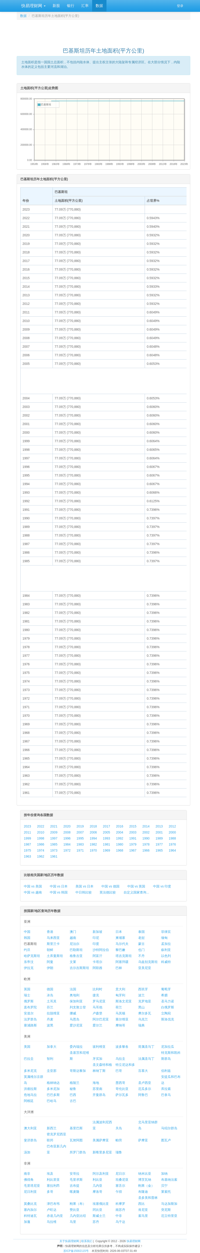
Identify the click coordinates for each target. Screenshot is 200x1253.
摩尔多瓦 (144, 1013)
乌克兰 (143, 1019)
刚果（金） (146, 1185)
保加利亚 (76, 1001)
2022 (40, 826)
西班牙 (143, 989)
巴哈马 (51, 1101)
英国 (27, 989)
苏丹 (96, 1222)
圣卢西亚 (144, 1083)
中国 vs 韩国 (59, 892)
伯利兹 (166, 1071)
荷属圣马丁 (146, 1046)
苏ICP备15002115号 (76, 1251)
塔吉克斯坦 (124, 956)
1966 (146, 850)
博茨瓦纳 (144, 1179)
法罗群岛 (30, 1019)
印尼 (96, 938)
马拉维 (51, 1222)
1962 (40, 856)
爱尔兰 (97, 1025)
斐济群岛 (30, 1140)
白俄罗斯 (167, 1007)
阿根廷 (29, 1101)
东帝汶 (29, 962)
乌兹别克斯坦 (148, 962)
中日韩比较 (83, 892)
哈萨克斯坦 (32, 956)
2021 (53, 826)
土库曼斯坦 (55, 956)
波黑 (50, 1025)
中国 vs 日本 (59, 886)
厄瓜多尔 (144, 1089)
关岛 (119, 1128)
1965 (159, 850)
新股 (56, 6)
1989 (159, 838)
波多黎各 (122, 1046)
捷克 (96, 995)
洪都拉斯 (30, 1089)
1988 (172, 838)
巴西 (73, 1095)
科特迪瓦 (30, 1216)
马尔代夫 (122, 944)
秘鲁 (73, 1089)
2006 (93, 832)
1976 (172, 844)
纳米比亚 (144, 1173)
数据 (99, 6)
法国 (73, 989)
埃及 (50, 1173)
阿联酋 (97, 968)
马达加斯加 (169, 1204)
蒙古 (141, 944)
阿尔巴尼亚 (101, 1019)
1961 (53, 856)
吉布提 (74, 1185)
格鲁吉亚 (76, 956)
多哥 (50, 1191)
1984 (67, 844)
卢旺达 (51, 1210)
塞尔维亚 (122, 1019)
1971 (80, 850)
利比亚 (97, 1179)
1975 (27, 850)
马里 (73, 1222)
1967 (132, 850)
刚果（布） (78, 1204)
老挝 (141, 938)
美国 (27, 1046)
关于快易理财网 (69, 1241)
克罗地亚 (144, 1001)
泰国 (141, 932)
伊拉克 (29, 968)
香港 (50, 932)
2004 (119, 832)
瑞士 (27, 995)
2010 (40, 832)
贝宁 (164, 1185)
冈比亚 (97, 1210)
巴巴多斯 (53, 1095)
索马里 (143, 1216)
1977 (159, 844)
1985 (53, 844)
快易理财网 (33, 5)
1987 (27, 844)
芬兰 (50, 1007)
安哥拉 (74, 1173)
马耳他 (97, 1007)
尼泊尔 (74, 944)
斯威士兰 (99, 1216)
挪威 (73, 1013)
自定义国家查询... (136, 892)
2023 (27, 826)
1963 (27, 856)
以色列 (166, 956)
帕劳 (119, 1140)
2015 (132, 826)
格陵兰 (74, 1083)
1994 (93, 838)
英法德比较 (108, 892)
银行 (70, 6)
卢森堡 (97, 1013)
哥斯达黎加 (78, 1071)
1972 (67, 850)
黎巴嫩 (120, 950)
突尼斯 (166, 1210)
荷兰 (119, 1007)
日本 (119, 932)
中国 (27, 932)
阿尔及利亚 (101, 1173)
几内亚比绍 (78, 1216)
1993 (106, 838)
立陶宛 (166, 1013)
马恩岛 (74, 1019)
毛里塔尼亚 (32, 1185)
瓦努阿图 (76, 1140)
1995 (80, 838)
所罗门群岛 (78, 1152)
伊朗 (50, 968)
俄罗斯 (29, 1001)
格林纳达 (53, 1083)
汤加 (27, 1152)
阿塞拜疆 (122, 962)
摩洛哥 (97, 1191)
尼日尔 (120, 1173)
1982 (93, 844)
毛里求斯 (76, 1179)
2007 (80, 832)
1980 (119, 844)
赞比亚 (74, 1210)
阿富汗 (97, 956)
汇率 (85, 6)
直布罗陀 (30, 1007)
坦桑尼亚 (122, 1179)
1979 (132, 844)
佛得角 (29, 1179)
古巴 (73, 1101)
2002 (146, 832)
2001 (159, 832)
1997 (53, 838)
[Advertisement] (103, 31)
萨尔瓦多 (122, 1095)
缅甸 (164, 938)
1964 (172, 850)
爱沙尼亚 (76, 1025)
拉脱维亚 (53, 1013)
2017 (106, 826)
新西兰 (51, 1128)
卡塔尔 (97, 962)
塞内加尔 (30, 1210)
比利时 (97, 989)
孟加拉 (166, 944)
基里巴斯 (76, 1128)
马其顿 (120, 1013)
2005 (106, 832)
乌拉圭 (120, 1058)
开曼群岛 (99, 1095)
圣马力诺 (167, 1001)
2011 (27, 832)
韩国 (27, 938)
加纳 (164, 1173)
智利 (50, 1058)
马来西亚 (53, 938)
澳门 (73, 932)
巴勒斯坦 (76, 950)
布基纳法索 (169, 1179)
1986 (40, 844)
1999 (27, 838)
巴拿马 (166, 1095)
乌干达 (120, 1222)
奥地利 (74, 995)
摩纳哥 (120, 1025)
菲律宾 (166, 932)
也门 (141, 950)
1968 (119, 850)
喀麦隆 (74, 1191)
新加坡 (97, 932)
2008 (67, 832)
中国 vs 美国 (33, 886)
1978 (146, 844)
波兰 (141, 995)
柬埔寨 (120, 938)
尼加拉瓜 (167, 1046)
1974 (40, 850)
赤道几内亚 (55, 1216)
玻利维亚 (99, 1046)
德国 (50, 989)
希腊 (164, 995)
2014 (146, 826)
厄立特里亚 (169, 1216)
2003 (132, 832)
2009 (53, 832)
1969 (106, 850)
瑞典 (141, 1025)
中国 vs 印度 (162, 886)
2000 (172, 832)
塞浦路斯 (30, 1025)
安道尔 (29, 1013)
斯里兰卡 (53, 944)
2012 (172, 826)
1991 (132, 838)
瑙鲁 (119, 1152)
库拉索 (166, 1089)
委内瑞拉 (76, 1046)
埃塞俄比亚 (101, 1204)
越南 (73, 938)
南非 (27, 1173)
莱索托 (166, 1191)
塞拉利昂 (53, 1185)
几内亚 (97, 1185)
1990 (146, 838)
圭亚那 (51, 1071)
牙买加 (97, 1058)
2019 (80, 826)
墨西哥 (120, 1083)
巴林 (119, 968)
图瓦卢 (166, 1140)
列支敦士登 (78, 1007)
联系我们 (86, 1241)
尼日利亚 (30, 1191)
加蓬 (27, 1222)
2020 (67, 826)
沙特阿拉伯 (101, 950)
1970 (93, 850)
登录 (180, 6)
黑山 (141, 1007)
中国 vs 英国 (136, 886)
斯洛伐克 (167, 1019)
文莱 (73, 962)
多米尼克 (30, 1071)
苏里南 (97, 1089)
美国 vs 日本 (84, 886)
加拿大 (51, 1046)
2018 (93, 826)
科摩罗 (120, 1204)
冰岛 (50, 995)
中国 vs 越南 (33, 892)
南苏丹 (120, 1210)
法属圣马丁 (146, 1058)
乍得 (119, 1191)
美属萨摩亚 (101, 1140)
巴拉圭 (29, 1058)
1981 (106, 844)
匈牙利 (120, 995)
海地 (96, 1083)
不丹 (141, 956)
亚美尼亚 (144, 968)
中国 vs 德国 (110, 886)
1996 (67, 838)
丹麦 (50, 1019)
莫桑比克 (30, 1204)
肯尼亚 (143, 1210)
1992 (119, 838)
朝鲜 (50, 950)
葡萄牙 (166, 989)
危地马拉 (30, 1095)
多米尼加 (53, 1089)
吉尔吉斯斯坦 (79, 968)
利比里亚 (53, 1179)
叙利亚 (166, 950)
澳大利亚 (30, 1128)
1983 (80, 844)
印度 (96, 944)
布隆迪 (143, 1191)
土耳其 (51, 1001)
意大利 (120, 989)
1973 (53, 850)
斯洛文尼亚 (124, 1001)
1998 (40, 838)
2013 (159, 826)
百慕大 (143, 1071)
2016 (119, 826)
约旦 (27, 950)
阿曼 (50, 962)
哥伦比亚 (122, 1089)
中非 (119, 1216)
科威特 (166, 962)
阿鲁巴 (143, 1095)
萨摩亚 (143, 1140)
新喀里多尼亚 (102, 1152)
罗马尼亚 (99, 1001)
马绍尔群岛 (169, 1128)
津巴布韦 (53, 1204)
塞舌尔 (120, 1185)
